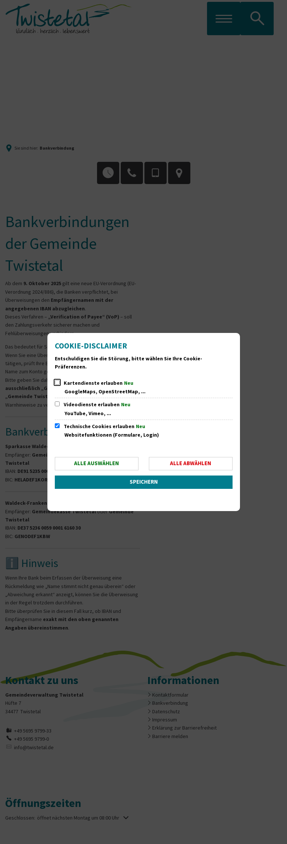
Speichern (144, 482)
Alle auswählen (96, 463)
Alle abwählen (190, 463)
